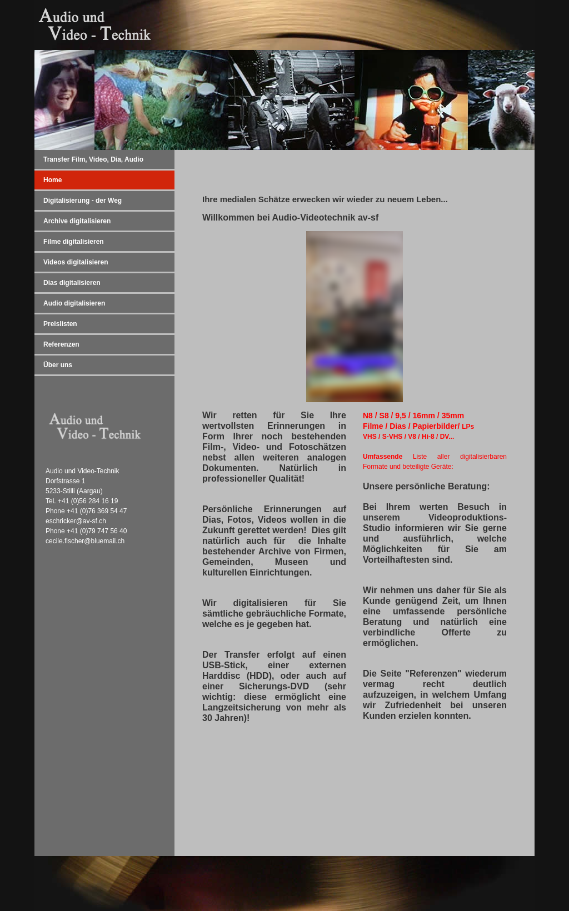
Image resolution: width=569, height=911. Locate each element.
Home (52, 180)
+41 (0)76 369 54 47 (97, 511)
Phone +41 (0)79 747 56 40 (86, 531)
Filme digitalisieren (73, 242)
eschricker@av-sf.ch (76, 521)
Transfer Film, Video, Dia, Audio (93, 159)
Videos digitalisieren (75, 262)
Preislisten (60, 324)
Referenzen (61, 344)
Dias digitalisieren (72, 283)
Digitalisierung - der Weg (82, 200)
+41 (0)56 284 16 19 (88, 501)
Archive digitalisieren (77, 221)
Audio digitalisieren (74, 303)
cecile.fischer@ (68, 541)
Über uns (57, 365)
